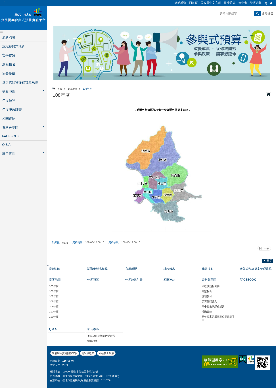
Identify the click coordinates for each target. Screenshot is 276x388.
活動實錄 (207, 311)
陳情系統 (229, 2)
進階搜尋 (267, 13)
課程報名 (8, 64)
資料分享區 (209, 279)
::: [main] (53, 87)
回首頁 (193, 2)
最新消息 (8, 37)
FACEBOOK (11, 136)
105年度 (53, 286)
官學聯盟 (8, 55)
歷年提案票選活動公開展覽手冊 (218, 318)
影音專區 (93, 329)
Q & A (6, 145)
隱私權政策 (88, 353)
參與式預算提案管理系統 (20, 82)
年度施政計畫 (12, 109)
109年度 (53, 306)
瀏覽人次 (55, 365)
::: (4, 2)
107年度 (53, 296)
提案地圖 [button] (8, 91)
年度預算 (8, 100)
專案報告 (207, 291)
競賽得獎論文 (209, 301)
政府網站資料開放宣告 (64, 353)
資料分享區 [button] (10, 127)
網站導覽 (180, 2)
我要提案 (8, 73)
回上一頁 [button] (264, 248)
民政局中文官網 (211, 2)
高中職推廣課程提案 (213, 306)
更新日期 (55, 360)
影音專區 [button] (8, 153)
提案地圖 (72, 88)
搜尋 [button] (257, 13)
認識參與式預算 (13, 46)
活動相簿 (92, 340)
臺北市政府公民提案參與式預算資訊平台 (23, 17)
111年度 (53, 316)
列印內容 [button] (268, 94)
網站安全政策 (106, 353)
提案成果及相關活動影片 (101, 335)
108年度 (87, 88)
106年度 (53, 291)
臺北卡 (242, 2)
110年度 (53, 311)
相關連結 (8, 118)
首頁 (59, 88)
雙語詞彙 (256, 2)
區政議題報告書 (210, 286)
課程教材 (207, 296)
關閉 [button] (266, 3)
